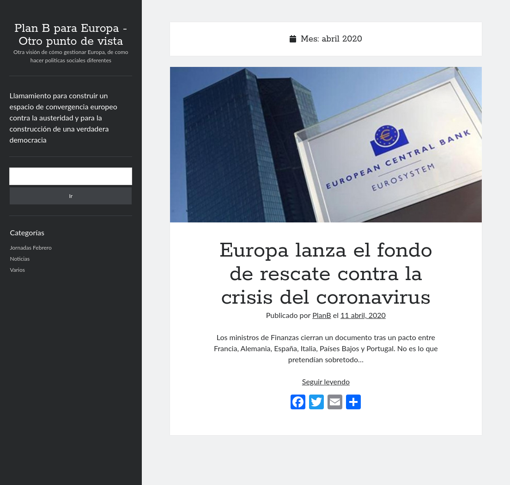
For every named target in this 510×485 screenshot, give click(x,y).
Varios (17, 269)
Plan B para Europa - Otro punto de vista (70, 35)
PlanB (321, 315)
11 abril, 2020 (363, 315)
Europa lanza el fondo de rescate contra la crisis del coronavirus (326, 144)
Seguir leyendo (326, 381)
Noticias (20, 258)
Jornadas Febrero (30, 247)
